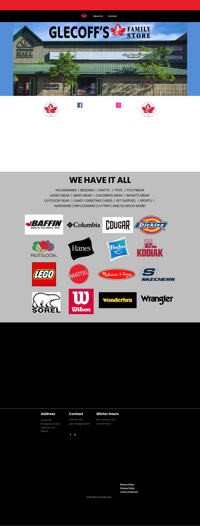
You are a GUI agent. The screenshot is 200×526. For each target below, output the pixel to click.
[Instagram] (118, 105)
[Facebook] (79, 105)
